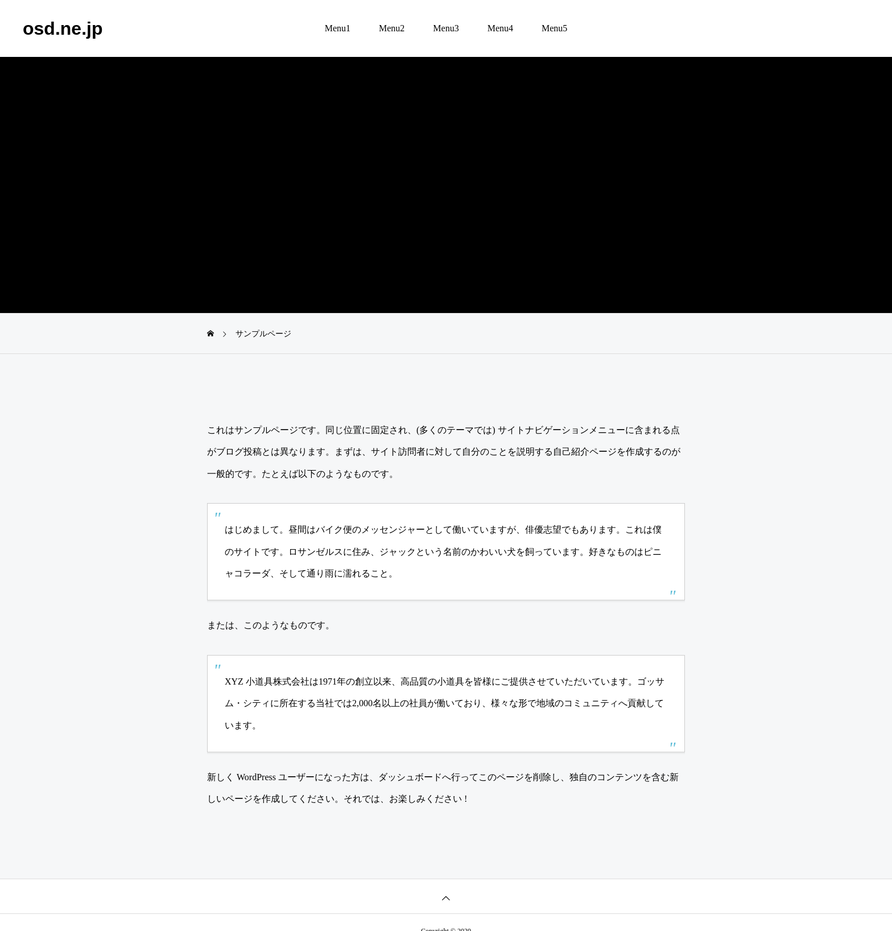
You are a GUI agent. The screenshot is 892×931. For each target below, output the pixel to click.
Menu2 (391, 28)
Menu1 (337, 28)
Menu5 (554, 28)
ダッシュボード (410, 777)
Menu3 (446, 28)
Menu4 (500, 28)
